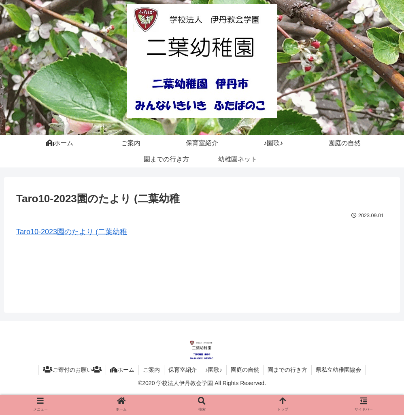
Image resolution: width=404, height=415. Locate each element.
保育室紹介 (182, 369)
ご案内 (151, 369)
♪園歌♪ (213, 369)
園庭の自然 (245, 369)
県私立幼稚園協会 (338, 369)
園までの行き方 (287, 369)
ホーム (122, 369)
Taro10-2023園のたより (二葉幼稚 (71, 232)
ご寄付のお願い (72, 369)
